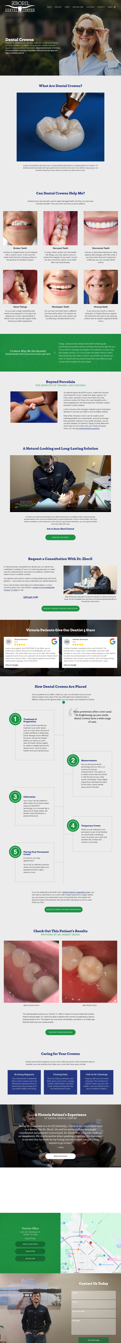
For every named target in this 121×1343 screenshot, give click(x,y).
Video (67, 7)
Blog (49, 7)
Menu (112, 7)
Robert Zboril (90, 168)
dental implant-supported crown (76, 892)
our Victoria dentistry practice (87, 428)
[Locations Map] (90, 1240)
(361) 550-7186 (30, 597)
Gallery (58, 7)
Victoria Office (30, 1225)
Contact (101, 7)
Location (90, 7)
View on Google (11, 665)
